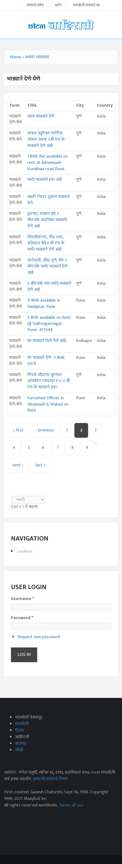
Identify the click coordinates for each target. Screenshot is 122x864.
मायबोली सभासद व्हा (86, 5)
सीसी (19, 750)
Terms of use (71, 805)
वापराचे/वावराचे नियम (50, 779)
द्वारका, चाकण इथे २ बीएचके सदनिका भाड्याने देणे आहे (47, 220)
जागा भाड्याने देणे (40, 116)
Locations (25, 551)
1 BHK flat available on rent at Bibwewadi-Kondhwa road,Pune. (47, 162)
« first (18, 430)
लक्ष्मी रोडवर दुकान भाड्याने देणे (48, 200)
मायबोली (22, 724)
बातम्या (20, 743)
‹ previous (45, 430)
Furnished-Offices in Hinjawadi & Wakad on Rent (47, 404)
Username (22, 599)
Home (15, 57)
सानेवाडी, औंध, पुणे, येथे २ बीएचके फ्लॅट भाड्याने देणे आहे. (47, 266)
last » (41, 465)
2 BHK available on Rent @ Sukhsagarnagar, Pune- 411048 (49, 324)
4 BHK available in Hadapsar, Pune (43, 303)
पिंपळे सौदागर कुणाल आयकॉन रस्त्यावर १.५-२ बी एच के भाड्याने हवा (48, 381)
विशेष (19, 730)
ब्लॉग (58, 5)
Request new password (39, 637)
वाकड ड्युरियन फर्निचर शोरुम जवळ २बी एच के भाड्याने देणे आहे (46, 139)
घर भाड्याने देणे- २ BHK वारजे (46, 361)
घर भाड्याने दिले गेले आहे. (47, 340)
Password (22, 618)
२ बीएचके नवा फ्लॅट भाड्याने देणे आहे (49, 286)
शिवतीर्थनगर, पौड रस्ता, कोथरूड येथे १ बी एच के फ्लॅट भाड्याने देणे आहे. (46, 243)
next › (18, 465)
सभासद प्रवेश (35, 5)
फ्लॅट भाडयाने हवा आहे (44, 179)
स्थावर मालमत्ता (37, 57)
